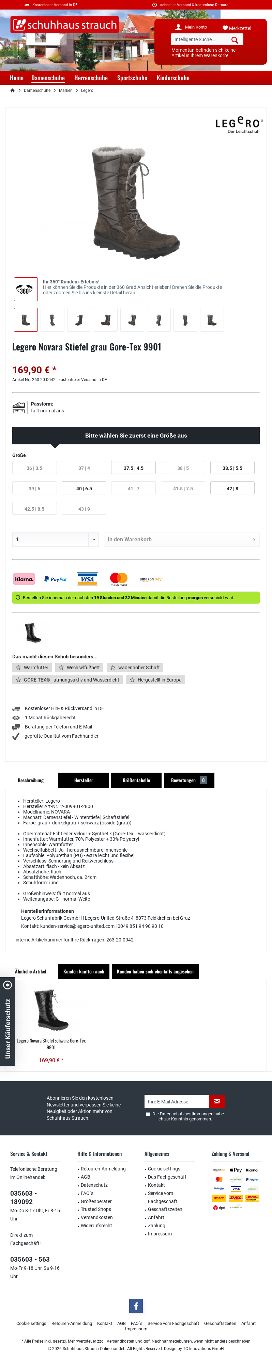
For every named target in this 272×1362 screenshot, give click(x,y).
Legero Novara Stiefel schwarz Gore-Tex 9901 (51, 1044)
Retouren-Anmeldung (103, 1168)
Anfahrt (156, 1217)
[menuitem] (242, 28)
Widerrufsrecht (96, 1225)
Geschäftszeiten (165, 1209)
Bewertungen (189, 780)
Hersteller (83, 780)
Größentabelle (136, 780)
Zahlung (156, 1225)
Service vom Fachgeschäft (162, 1197)
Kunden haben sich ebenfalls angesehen (155, 971)
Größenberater (96, 1201)
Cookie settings (164, 1168)
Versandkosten (97, 1217)
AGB (85, 1177)
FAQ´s (87, 1193)
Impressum (160, 1233)
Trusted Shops (96, 1209)
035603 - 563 (30, 1259)
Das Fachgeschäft (167, 1177)
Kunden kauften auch (83, 971)
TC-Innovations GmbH (203, 1348)
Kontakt (156, 1185)
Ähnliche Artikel (30, 971)
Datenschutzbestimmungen (186, 1113)
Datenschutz (94, 1185)
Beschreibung (31, 780)
